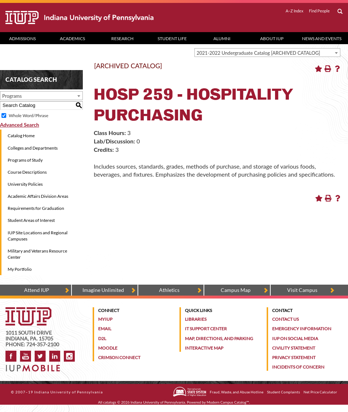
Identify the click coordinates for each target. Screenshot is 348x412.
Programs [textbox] (12, 96)
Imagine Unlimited (103, 290)
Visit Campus (302, 290)
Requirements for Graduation (36, 208)
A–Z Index (294, 11)
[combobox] (267, 52)
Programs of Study (25, 160)
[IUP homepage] (28, 311)
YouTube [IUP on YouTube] (25, 356)
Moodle (107, 348)
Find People (319, 11)
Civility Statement (293, 348)
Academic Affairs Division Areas (38, 196)
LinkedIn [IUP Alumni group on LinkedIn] (54, 356)
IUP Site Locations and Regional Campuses (37, 236)
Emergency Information (301, 328)
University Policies (25, 184)
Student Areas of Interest (31, 220)
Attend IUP (36, 290)
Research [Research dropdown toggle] (122, 38)
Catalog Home (21, 135)
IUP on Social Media (295, 338)
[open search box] (340, 11)
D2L (102, 338)
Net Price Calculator (320, 392)
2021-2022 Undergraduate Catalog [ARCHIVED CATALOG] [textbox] (258, 53)
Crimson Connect (119, 357)
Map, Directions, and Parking (219, 338)
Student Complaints (283, 392)
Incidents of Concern (298, 367)
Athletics (169, 290)
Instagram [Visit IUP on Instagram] (69, 356)
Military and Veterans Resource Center (37, 254)
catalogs (109, 402)
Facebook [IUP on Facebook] (10, 356)
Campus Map (236, 290)
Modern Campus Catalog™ (228, 402)
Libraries (195, 319)
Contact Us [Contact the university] (285, 319)
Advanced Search (19, 125)
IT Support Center (206, 328)
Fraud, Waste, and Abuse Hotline (236, 392)
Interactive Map (204, 348)
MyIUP (105, 319)
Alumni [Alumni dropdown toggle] (222, 38)
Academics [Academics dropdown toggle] (72, 38)
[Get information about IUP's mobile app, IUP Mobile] (34, 366)
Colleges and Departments (33, 148)
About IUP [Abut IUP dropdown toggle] (271, 38)
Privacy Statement (294, 357)
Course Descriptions (27, 172)
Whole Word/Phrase (28, 115)
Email (104, 328)
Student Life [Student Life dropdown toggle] (172, 38)
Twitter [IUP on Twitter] (40, 356)
